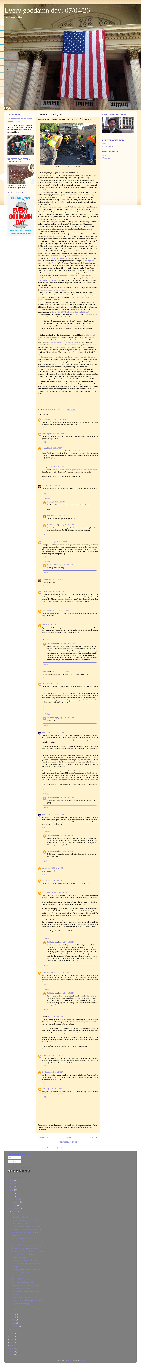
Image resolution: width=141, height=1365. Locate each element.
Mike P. (44, 625)
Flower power (15, 1267)
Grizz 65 (45, 732)
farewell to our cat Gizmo (61, 347)
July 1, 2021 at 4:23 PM (61, 972)
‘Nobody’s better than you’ (20, 1276)
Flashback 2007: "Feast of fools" (21, 1279)
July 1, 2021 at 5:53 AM (60, 434)
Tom (43, 683)
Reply (44, 427)
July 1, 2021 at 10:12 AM (56, 625)
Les (43, 486)
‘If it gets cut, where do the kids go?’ (23, 1254)
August (14, 1211)
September (15, 1208)
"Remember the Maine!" (19, 1257)
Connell (45, 448)
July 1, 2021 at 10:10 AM (61, 610)
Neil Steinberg (52, 525)
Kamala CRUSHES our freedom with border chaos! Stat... (29, 1310)
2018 (12, 1339)
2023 (12, 1190)
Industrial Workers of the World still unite (24, 1297)
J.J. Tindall (46, 419)
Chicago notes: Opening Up (20, 1304)
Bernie (49, 515)
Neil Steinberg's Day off (19, 1223)
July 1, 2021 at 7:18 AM (58, 467)
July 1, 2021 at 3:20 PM (67, 851)
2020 (12, 1333)
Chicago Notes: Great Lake (20, 1217)
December (15, 1199)
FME (44, 1089)
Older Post (93, 1137)
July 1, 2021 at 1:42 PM (67, 718)
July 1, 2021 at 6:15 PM (55, 1017)
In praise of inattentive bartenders (22, 1288)
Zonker (44, 592)
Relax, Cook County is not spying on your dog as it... (28, 1263)
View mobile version (68, 1142)
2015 (12, 1348)
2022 (12, 1193)
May (13, 1317)
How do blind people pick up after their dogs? (26, 1226)
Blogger (82, 1360)
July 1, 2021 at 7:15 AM (55, 448)
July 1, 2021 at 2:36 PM (67, 835)
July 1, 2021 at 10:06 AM (56, 592)
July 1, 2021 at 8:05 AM (57, 502)
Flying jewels (15, 1236)
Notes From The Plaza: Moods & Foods (24, 1239)
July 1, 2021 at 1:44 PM (56, 814)
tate (48, 502)
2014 (12, 1352)
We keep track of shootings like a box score (25, 1285)
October (14, 1205)
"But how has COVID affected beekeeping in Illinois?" (70, 312)
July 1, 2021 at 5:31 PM (67, 942)
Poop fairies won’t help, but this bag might (25, 1232)
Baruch (44, 1055)
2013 (12, 1355)
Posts (11, 1157)
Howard (45, 880)
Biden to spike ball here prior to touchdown (25, 1291)
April (14, 1320)
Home (68, 1137)
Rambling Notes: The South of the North (24, 1260)
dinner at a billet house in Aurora (58, 345)
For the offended (107, 146)
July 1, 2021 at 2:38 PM (55, 868)
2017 (12, 1342)
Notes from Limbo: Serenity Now (22, 1282)
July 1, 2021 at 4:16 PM (65, 565)
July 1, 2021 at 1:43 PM (67, 525)
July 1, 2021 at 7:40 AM (53, 486)
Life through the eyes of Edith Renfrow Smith (26, 1270)
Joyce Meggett (47, 610)
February (15, 1326)
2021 (12, 1196)
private (44, 868)
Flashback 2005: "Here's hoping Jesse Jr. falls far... (27, 1301)
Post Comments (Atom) (54, 1148)
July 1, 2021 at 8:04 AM (60, 542)
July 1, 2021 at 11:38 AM (60, 515)
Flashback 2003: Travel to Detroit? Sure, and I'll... (27, 1245)
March (14, 1323)
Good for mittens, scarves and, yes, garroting (25, 1307)
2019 (12, 1336)
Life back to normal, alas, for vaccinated (24, 1248)
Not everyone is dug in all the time (22, 1273)
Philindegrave (47, 434)
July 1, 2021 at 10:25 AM (67, 643)
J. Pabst (45, 579)
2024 (12, 1187)
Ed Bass (45, 1072)
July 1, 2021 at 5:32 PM (67, 993)
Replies (47, 498)
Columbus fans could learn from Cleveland (25, 1220)
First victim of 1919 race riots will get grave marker (27, 1242)
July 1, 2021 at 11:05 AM (54, 683)
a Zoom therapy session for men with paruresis (61, 342)
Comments (13, 1161)
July (13, 1214)
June (13, 1314)
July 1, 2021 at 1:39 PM (56, 732)
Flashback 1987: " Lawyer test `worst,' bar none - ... (27, 1229)
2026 (12, 1181)
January (14, 1329)
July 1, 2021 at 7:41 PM (55, 1055)
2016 (12, 1345)
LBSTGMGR (47, 892)
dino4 (69, 1360)
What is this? (106, 158)
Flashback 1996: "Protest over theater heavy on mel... (28, 1251)
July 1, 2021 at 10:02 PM (56, 1072)
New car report (16, 1294)
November (15, 1202)
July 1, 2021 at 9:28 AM (56, 579)
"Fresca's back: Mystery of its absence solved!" (75, 275)
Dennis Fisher (47, 542)
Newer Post (43, 1137)
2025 (12, 1184)
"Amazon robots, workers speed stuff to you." (57, 290)
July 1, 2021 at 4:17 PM (59, 892)
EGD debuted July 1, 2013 (60, 258)
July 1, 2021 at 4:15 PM (56, 880)
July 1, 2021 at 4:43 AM (58, 419)
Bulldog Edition (52, 565)
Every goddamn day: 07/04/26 (47, 10)
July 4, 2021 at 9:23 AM (54, 1089)
